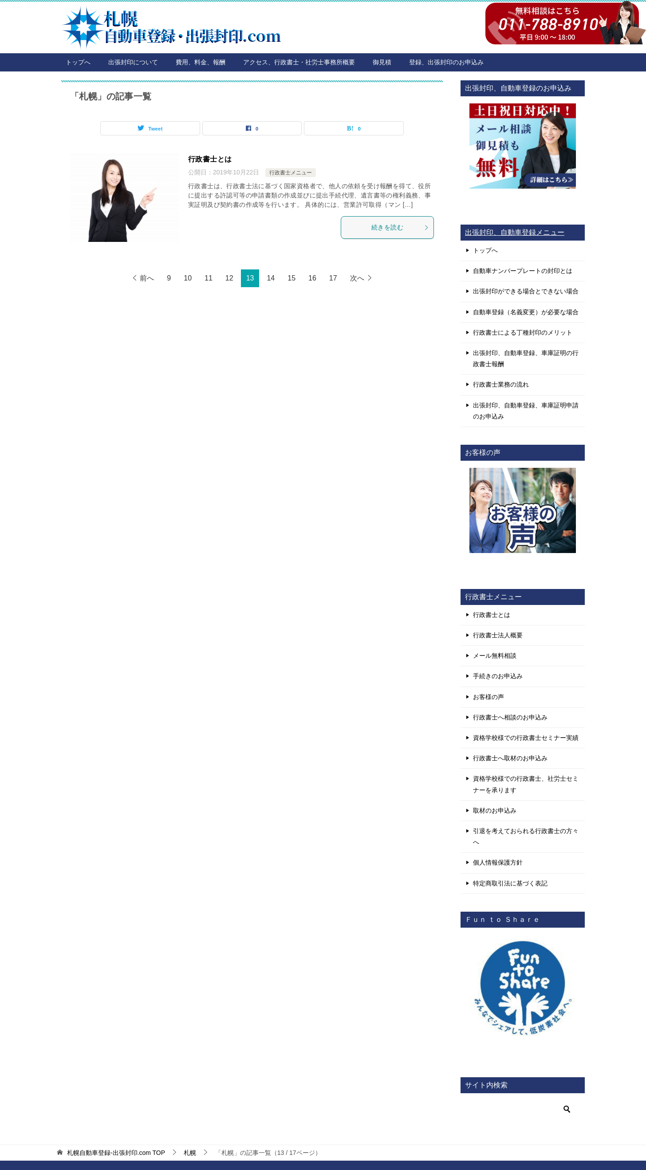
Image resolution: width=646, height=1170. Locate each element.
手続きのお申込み (498, 676)
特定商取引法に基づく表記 (510, 883)
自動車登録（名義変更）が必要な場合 (526, 312)
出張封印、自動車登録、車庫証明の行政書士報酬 (526, 358)
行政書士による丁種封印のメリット (522, 332)
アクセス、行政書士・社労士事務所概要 (299, 62)
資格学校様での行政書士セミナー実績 (526, 737)
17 (333, 278)
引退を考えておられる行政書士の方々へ (526, 836)
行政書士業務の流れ (501, 384)
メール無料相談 (494, 655)
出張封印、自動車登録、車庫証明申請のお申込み (526, 411)
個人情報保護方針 (498, 862)
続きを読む (400, 227)
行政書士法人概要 (498, 635)
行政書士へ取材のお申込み (510, 758)
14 (271, 278)
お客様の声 (488, 696)
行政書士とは (210, 159)
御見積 (382, 62)
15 (291, 278)
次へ (357, 278)
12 (229, 278)
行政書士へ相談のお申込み (510, 717)
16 (312, 278)
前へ (147, 278)
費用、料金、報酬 (200, 62)
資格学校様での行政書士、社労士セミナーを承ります (526, 784)
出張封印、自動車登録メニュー (514, 232)
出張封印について (133, 62)
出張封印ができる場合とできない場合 (526, 291)
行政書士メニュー (290, 173)
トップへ (78, 62)
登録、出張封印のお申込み (446, 62)
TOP (116, 1152)
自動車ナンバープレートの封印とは (522, 270)
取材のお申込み (494, 810)
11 (209, 278)
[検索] (522, 1109)
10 (188, 278)
